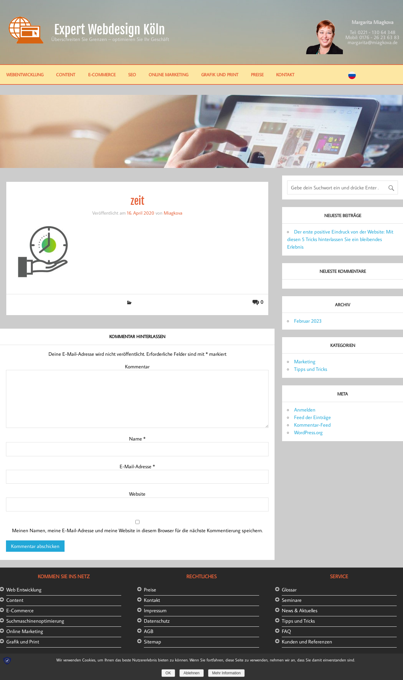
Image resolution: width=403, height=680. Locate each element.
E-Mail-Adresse (137, 466)
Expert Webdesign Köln (109, 29)
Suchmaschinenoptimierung (35, 621)
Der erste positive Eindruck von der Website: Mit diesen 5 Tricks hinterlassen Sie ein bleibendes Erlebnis (340, 239)
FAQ (286, 631)
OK (168, 673)
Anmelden (304, 409)
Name (137, 438)
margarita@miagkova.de (373, 42)
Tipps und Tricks (310, 369)
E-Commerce (102, 75)
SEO (132, 75)
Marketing (304, 361)
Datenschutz (157, 621)
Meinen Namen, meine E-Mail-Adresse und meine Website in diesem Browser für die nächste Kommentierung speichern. (137, 530)
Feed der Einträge (312, 417)
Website (137, 493)
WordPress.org (308, 432)
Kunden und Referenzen (307, 641)
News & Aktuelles (299, 610)
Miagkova (173, 213)
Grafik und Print (219, 75)
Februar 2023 (308, 321)
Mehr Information (226, 673)
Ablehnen (192, 673)
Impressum (155, 610)
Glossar (289, 589)
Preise (257, 75)
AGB (148, 631)
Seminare (292, 600)
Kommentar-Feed (312, 425)
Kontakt (285, 75)
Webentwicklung (24, 75)
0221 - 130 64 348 (376, 32)
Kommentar (137, 366)
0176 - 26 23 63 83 (379, 37)
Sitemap (152, 641)
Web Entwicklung (24, 589)
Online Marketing (168, 75)
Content (65, 75)
